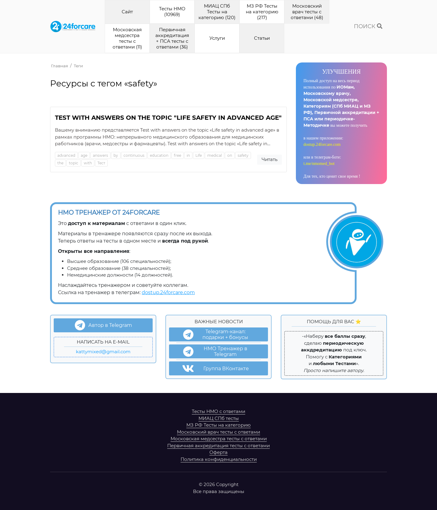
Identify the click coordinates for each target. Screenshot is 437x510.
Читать (269, 159)
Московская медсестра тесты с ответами (219, 438)
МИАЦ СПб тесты (218, 418)
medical (214, 155)
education (159, 155)
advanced (66, 155)
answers (100, 155)
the (60, 163)
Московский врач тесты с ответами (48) (307, 11)
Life (198, 155)
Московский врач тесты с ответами (218, 432)
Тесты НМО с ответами (218, 411)
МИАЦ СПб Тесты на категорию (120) (216, 11)
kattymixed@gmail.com (103, 351)
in (188, 155)
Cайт (127, 12)
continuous (134, 155)
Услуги (217, 38)
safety (243, 155)
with (88, 163)
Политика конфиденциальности (219, 459)
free (177, 155)
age (84, 155)
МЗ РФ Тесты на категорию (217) (262, 11)
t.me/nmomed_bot (318, 163)
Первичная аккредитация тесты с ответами (218, 445)
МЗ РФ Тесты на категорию (218, 425)
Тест (101, 163)
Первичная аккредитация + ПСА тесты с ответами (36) (172, 38)
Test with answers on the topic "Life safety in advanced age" (168, 117)
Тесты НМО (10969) (172, 11)
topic (73, 163)
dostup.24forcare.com (321, 144)
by (115, 155)
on (229, 155)
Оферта (218, 452)
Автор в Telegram (103, 325)
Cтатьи (262, 38)
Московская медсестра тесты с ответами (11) (127, 38)
